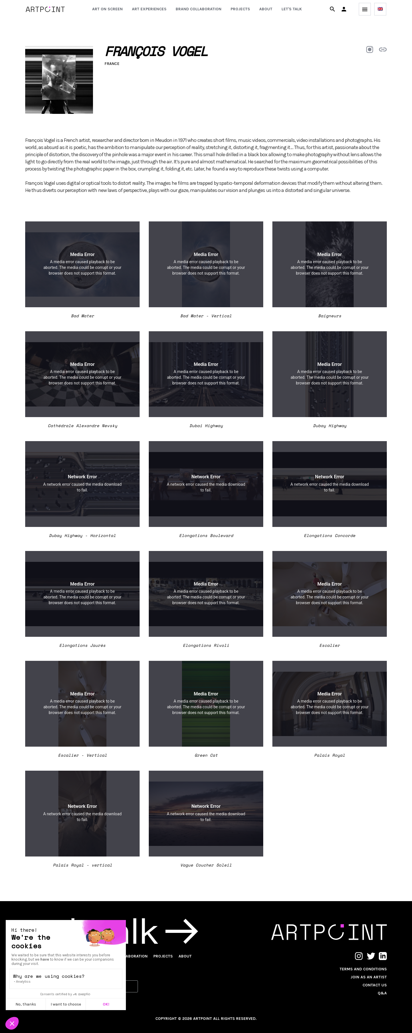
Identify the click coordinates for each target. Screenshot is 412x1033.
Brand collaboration (198, 9)
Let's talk (292, 9)
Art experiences (149, 9)
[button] (343, 9)
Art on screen (107, 9)
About (265, 9)
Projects (240, 9)
